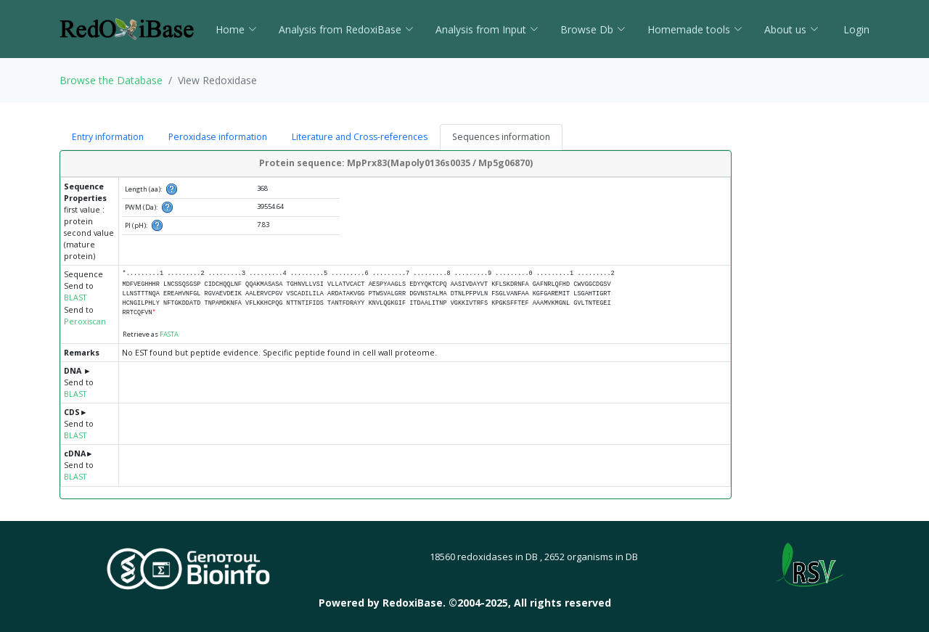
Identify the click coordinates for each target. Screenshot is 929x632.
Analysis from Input (487, 29)
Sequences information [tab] (501, 137)
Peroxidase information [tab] (217, 137)
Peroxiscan (85, 321)
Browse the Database (111, 80)
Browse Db (593, 29)
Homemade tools (694, 29)
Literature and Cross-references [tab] (359, 137)
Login (854, 29)
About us (791, 29)
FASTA (169, 334)
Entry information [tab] (108, 137)
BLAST (75, 297)
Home (236, 29)
